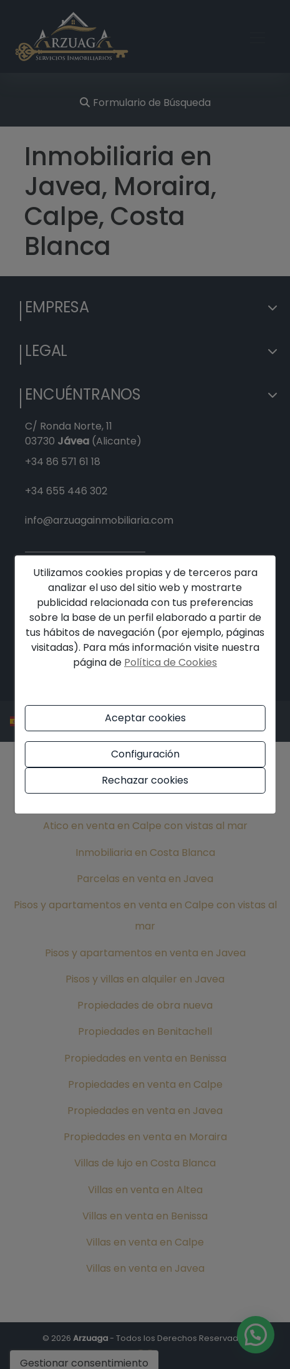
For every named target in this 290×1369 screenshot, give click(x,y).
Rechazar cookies (145, 780)
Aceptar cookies (145, 718)
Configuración (145, 754)
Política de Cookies (170, 662)
